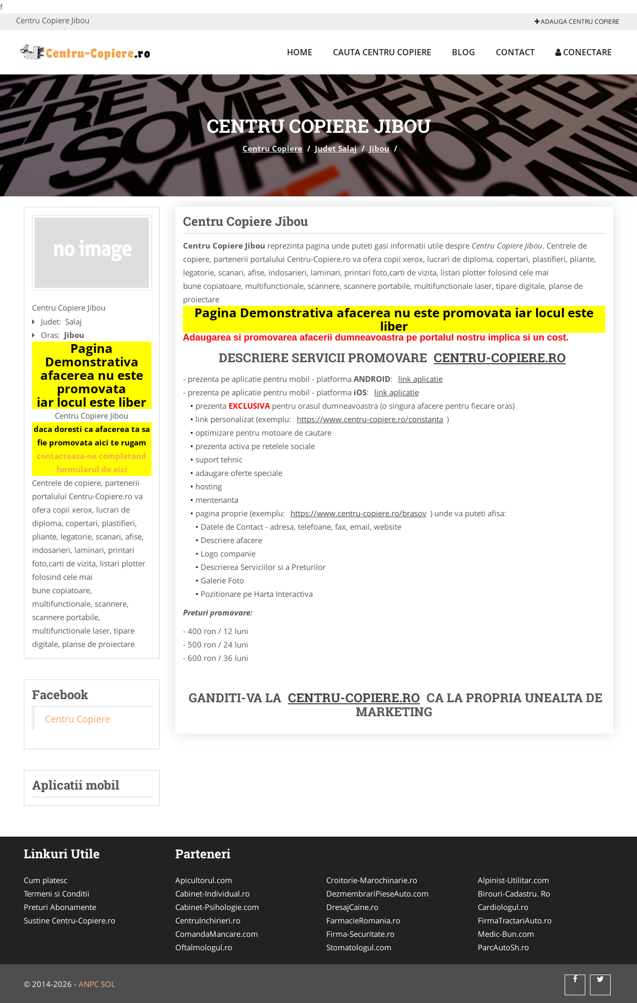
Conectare (583, 52)
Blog (463, 52)
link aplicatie (420, 379)
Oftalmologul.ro (203, 947)
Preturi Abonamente (60, 907)
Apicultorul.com (203, 880)
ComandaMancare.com (216, 934)
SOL (108, 984)
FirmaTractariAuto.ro (515, 920)
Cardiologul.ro (503, 907)
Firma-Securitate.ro (360, 934)
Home (299, 52)
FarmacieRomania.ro (363, 920)
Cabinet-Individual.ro (212, 893)
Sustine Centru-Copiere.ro (69, 920)
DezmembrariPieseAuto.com (377, 893)
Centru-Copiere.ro (500, 357)
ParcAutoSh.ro (503, 947)
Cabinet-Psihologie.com (217, 907)
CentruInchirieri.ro (207, 920)
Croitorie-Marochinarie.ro (371, 880)
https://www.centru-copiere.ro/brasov (359, 513)
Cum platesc (45, 880)
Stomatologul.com (358, 947)
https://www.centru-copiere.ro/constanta (370, 419)
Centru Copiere (272, 148)
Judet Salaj (336, 148)
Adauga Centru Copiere (577, 21)
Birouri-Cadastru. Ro (514, 893)
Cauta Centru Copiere (382, 52)
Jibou (379, 148)
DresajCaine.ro (352, 907)
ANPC (89, 984)
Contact (515, 52)
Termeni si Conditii (56, 893)
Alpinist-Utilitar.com (513, 880)
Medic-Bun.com (506, 934)
